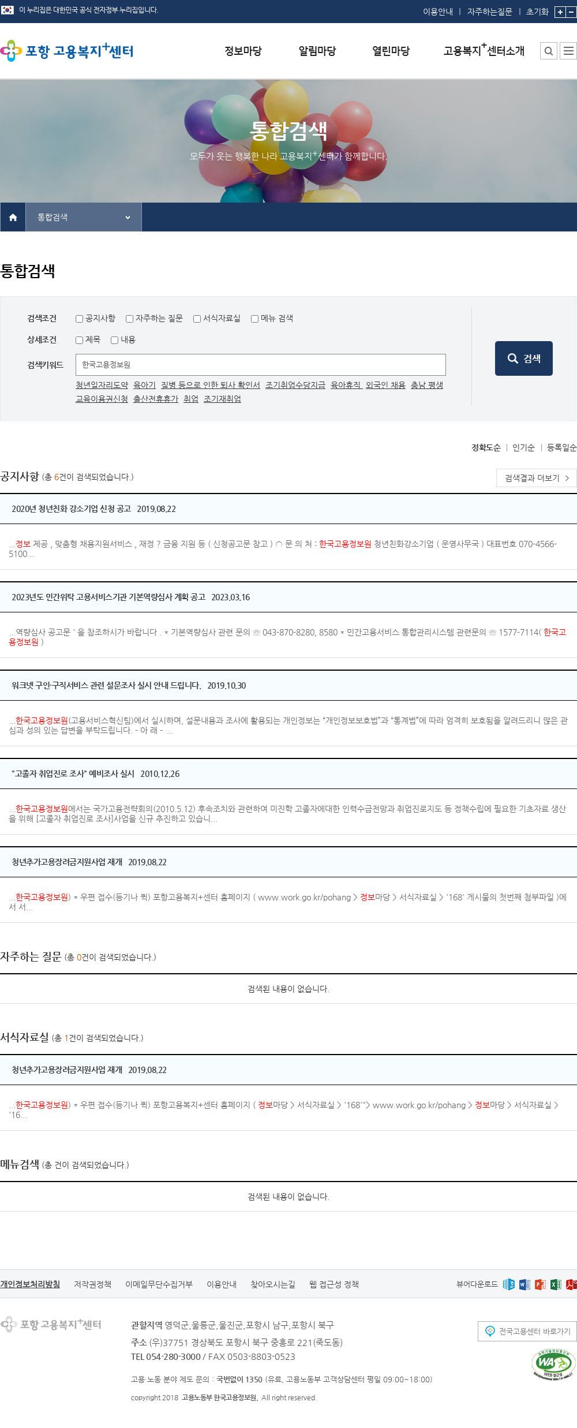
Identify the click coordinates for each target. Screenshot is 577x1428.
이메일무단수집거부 (159, 1284)
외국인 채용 (386, 385)
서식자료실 (222, 318)
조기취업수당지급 (295, 385)
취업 (190, 398)
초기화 (537, 8)
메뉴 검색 (277, 318)
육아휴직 (347, 385)
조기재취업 (222, 398)
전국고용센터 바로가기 (535, 1331)
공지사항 (100, 318)
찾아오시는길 (272, 1284)
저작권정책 (92, 1284)
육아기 (144, 385)
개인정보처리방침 (30, 1284)
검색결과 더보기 (532, 478)
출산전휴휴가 (155, 398)
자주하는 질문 (159, 318)
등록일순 (562, 447)
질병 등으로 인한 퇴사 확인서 (210, 385)
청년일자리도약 (102, 385)
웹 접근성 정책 (334, 1284)
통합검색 (53, 217)
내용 (127, 339)
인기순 (523, 447)
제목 (91, 339)
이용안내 (438, 11)
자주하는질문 (489, 11)
